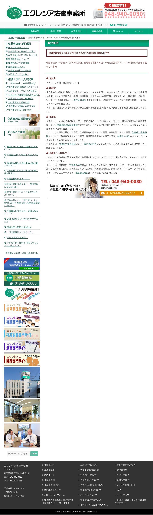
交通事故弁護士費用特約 (19, 110)
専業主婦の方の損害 (126, 465)
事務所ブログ (123, 480)
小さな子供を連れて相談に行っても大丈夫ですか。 (21, 244)
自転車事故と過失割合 (18, 102)
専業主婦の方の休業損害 (19, 70)
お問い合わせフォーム (54, 495)
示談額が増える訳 (88, 465)
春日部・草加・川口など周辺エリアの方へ (130, 501)
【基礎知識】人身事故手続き (22, 83)
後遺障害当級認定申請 (67, 125)
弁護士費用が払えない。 (17, 178)
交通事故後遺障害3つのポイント (23, 87)
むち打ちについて (88, 495)
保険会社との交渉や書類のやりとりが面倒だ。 (21, 171)
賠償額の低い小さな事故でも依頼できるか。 (21, 164)
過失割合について (16, 66)
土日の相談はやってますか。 (19, 232)
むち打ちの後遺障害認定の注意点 (24, 94)
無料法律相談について (18, 47)
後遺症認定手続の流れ (18, 63)
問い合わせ (118, 31)
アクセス (138, 31)
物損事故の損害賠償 (89, 470)
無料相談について (52, 490)
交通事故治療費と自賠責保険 (22, 106)
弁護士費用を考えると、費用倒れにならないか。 (21, 185)
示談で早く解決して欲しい (18, 227)
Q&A (119, 490)
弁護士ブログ (123, 475)
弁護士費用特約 (51, 485)
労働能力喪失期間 (67, 144)
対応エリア (49, 475)
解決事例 (21, 38)
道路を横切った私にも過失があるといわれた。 (21, 193)
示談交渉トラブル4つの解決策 (22, 91)
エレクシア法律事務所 (45, 12)
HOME (11, 38)
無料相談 (35, 31)
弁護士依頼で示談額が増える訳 (23, 55)
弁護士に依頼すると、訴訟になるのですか (21, 212)
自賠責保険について (89, 480)
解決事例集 (122, 470)
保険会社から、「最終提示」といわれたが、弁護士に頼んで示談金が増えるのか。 (22, 203)
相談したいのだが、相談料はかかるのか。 (21, 147)
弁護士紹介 (76, 31)
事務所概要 (97, 31)
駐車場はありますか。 (16, 237)
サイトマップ (123, 495)
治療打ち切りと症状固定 (91, 485)
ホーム (14, 31)
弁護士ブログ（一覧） (18, 74)
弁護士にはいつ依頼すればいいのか (21, 155)
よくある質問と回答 (126, 485)
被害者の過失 (80, 100)
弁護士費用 (56, 31)
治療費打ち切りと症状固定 (20, 98)
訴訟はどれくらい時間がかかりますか (21, 220)
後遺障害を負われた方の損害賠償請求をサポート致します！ (58, 501)
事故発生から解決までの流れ (21, 51)
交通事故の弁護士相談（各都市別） (22, 253)
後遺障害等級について (18, 59)
